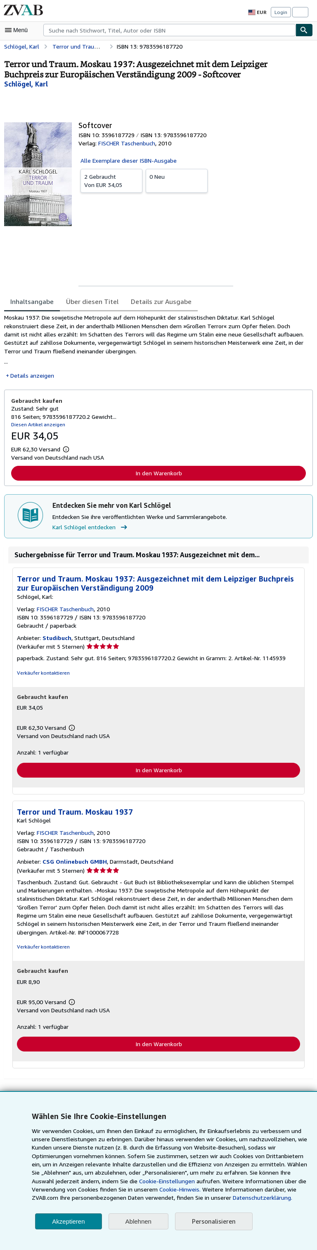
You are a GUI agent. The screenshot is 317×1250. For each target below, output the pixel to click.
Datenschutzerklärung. (217, 1197)
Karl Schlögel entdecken (90, 528)
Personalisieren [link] (213, 1221)
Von (111, 180)
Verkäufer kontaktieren (41, 674)
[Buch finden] (304, 30)
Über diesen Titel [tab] (89, 301)
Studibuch (56, 639)
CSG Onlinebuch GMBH (74, 863)
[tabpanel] (155, 347)
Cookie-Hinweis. (144, 1189)
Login (281, 12)
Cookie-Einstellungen (140, 1181)
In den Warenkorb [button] (159, 474)
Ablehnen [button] (138, 1221)
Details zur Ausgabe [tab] (155, 301)
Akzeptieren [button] (68, 1221)
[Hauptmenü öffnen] (18, 30)
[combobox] (169, 30)
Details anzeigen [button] (31, 377)
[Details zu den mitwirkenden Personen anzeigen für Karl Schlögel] (26, 83)
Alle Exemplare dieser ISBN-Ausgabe (128, 160)
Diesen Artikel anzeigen (37, 425)
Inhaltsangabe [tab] (31, 301)
